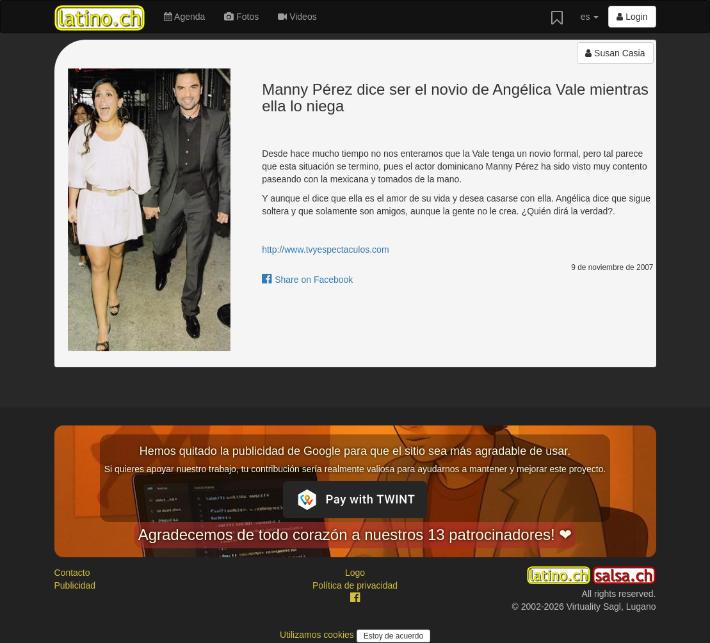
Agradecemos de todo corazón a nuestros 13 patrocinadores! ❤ (355, 534)
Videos (297, 17)
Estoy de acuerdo (393, 635)
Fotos (241, 17)
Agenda (184, 17)
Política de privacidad (355, 585)
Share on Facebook (307, 279)
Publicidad (75, 585)
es (590, 17)
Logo (355, 573)
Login (632, 17)
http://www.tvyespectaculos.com (325, 249)
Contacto (72, 573)
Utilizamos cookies (318, 635)
